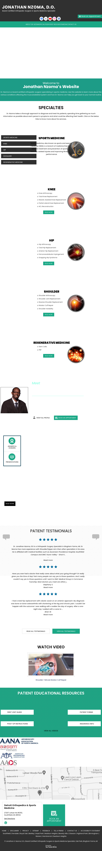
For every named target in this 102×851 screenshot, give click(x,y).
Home (4, 831)
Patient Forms (86, 712)
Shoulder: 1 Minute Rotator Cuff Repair (51, 667)
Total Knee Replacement (48, 196)
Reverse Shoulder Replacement (51, 302)
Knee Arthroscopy (45, 193)
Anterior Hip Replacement (48, 251)
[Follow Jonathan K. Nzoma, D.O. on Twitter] (46, 19)
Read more (48, 560)
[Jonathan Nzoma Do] (29, 8)
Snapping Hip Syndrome (48, 257)
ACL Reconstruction (46, 206)
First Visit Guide (14, 712)
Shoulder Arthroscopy (47, 295)
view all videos (51, 730)
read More (49, 212)
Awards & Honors (12, 447)
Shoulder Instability (46, 309)
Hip (4, 150)
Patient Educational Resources (51, 693)
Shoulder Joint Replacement (49, 299)
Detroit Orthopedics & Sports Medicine (20, 806)
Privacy (25, 831)
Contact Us (71, 24)
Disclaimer (14, 831)
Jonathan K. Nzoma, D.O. (49, 387)
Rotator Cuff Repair (46, 305)
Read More (10, 504)
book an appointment (67, 418)
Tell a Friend (59, 831)
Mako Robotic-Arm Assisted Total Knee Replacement (29, 481)
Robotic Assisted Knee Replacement (52, 200)
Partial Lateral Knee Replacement (51, 203)
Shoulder (7, 156)
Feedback (46, 831)
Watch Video (51, 647)
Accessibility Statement (90, 831)
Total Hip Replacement (47, 248)
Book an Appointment (90, 16)
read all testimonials (36, 631)
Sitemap (35, 831)
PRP (40, 350)
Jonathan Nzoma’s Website (51, 85)
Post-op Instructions (17, 724)
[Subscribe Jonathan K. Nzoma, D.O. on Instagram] (54, 19)
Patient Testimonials (51, 531)
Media (64, 24)
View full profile (43, 418)
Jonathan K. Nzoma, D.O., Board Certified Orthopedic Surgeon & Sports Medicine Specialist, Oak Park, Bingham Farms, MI (52, 841)
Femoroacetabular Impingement (51, 254)
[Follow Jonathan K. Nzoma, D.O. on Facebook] (41, 19)
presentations (12, 462)
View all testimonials (66, 631)
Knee (5, 143)
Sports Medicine (10, 137)
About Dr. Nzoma (32, 24)
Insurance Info (87, 724)
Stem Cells (43, 346)
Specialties (43, 24)
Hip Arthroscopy (45, 244)
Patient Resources (55, 24)
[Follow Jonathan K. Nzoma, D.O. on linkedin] (59, 19)
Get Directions (9, 818)
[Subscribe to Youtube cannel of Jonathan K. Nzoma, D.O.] (50, 19)
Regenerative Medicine (13, 162)
